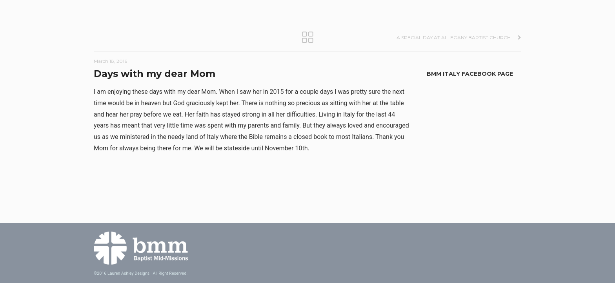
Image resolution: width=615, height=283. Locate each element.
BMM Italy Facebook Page (470, 73)
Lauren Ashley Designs (128, 273)
